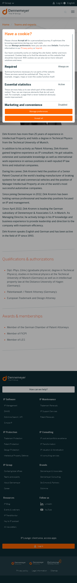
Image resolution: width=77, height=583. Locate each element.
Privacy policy (27, 48)
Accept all (38, 118)
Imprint (39, 48)
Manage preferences (38, 111)
